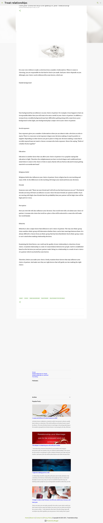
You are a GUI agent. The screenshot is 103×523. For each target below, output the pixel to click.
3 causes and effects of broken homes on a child (44, 418)
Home (34, 372)
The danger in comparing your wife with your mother (46, 445)
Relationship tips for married (40, 375)
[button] (20, 11)
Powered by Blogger (51, 520)
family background (35, 298)
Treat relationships (16, 2)
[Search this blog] (93, 3)
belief (21, 298)
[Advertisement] (51, 28)
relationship (44, 298)
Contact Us (39, 517)
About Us (32, 517)
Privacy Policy (48, 517)
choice (26, 298)
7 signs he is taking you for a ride (40, 472)
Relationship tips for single (57, 298)
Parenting (35, 376)
